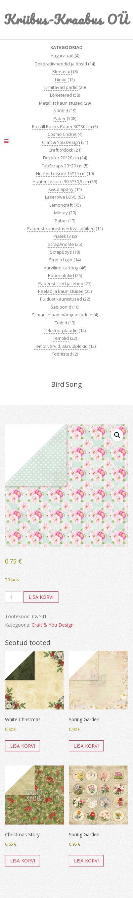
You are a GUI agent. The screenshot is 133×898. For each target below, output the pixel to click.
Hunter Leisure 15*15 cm (61, 173)
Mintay (61, 213)
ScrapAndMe (61, 244)
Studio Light (61, 260)
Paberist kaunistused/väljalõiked (61, 228)
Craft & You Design (61, 142)
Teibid (61, 323)
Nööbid (60, 111)
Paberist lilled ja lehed (60, 283)
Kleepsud (62, 71)
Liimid (60, 79)
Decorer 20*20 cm (61, 158)
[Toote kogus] (13, 597)
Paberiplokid (61, 275)
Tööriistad (62, 354)
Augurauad (62, 56)
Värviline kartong (61, 268)
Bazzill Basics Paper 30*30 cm (62, 126)
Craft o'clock (60, 150)
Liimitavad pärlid (61, 87)
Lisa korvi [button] (22, 746)
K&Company (61, 189)
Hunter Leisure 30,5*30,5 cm (61, 181)
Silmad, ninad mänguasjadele (62, 315)
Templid (61, 338)
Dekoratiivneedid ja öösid (61, 64)
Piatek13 (62, 236)
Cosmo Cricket (62, 134)
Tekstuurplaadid (61, 330)
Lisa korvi (41, 597)
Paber (59, 118)
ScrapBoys (61, 252)
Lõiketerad (61, 95)
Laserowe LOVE (61, 197)
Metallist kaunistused (61, 103)
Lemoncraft (61, 205)
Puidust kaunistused (61, 299)
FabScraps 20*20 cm (62, 166)
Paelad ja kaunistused (61, 291)
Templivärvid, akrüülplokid (61, 346)
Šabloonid (61, 307)
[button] (117, 435)
